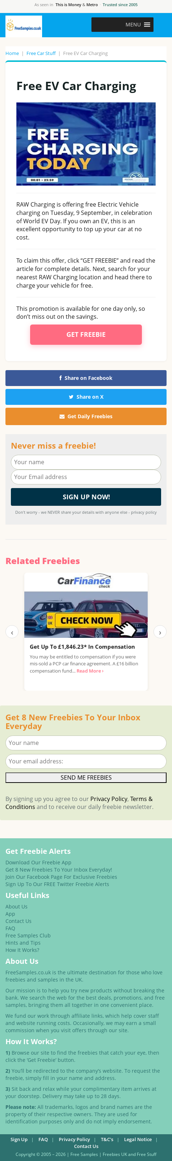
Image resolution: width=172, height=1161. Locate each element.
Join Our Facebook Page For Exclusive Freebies (61, 876)
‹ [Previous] (12, 631)
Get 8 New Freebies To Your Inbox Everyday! (58, 869)
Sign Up (19, 1139)
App (10, 913)
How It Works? (22, 949)
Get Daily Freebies (86, 416)
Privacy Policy (108, 799)
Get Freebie (86, 334)
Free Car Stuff (41, 53)
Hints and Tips (23, 942)
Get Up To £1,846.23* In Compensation (82, 646)
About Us (16, 906)
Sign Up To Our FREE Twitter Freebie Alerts (57, 884)
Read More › (90, 671)
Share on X (86, 396)
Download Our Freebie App (38, 862)
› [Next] (160, 631)
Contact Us (18, 921)
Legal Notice (138, 1139)
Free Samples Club (28, 935)
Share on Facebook (86, 377)
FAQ (10, 928)
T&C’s (107, 1139)
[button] (133, 24)
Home (12, 53)
